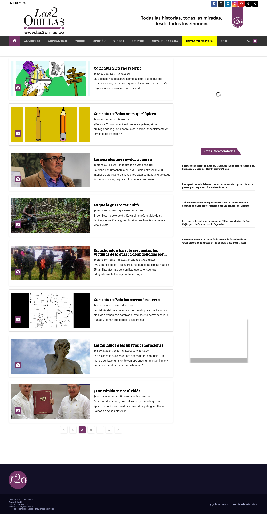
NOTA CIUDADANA (164, 41)
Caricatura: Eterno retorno (117, 68)
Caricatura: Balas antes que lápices (125, 113)
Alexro (124, 73)
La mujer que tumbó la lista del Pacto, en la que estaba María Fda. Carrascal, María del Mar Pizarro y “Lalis (218, 167)
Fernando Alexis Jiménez (136, 164)
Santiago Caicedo (132, 210)
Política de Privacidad (245, 506)
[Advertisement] (218, 273)
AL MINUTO (32, 41)
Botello (129, 305)
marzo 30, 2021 (106, 73)
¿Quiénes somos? (219, 506)
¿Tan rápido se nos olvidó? (117, 390)
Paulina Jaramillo (135, 350)
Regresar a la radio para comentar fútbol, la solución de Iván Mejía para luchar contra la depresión (216, 225)
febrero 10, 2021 (107, 164)
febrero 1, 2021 (106, 259)
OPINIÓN (99, 41)
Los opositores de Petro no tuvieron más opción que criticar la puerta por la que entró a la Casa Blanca (218, 185)
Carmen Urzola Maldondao (137, 259)
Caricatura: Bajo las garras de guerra (127, 299)
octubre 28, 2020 (107, 396)
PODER (80, 41)
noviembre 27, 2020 (108, 305)
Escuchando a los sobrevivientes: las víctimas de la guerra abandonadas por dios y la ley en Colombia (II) (129, 254)
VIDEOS (118, 41)
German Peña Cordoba (135, 396)
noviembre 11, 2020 (108, 350)
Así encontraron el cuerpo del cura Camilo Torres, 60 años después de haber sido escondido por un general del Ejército (217, 205)
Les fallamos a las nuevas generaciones (128, 345)
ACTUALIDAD (57, 41)
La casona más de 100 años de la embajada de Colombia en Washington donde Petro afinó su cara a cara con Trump (217, 243)
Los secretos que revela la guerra (123, 159)
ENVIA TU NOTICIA (199, 41)
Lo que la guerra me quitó (116, 204)
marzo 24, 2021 (106, 119)
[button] (248, 41)
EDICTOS (137, 41)
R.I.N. (224, 41)
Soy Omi (124, 119)
